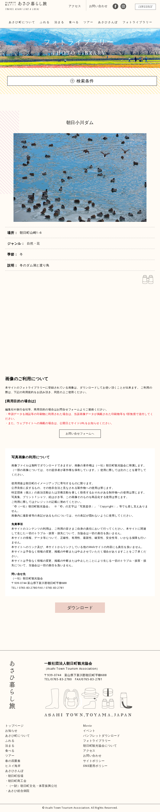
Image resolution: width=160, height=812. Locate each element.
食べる (74, 22)
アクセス (75, 6)
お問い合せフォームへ (80, 433)
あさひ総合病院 (19, 791)
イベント (89, 731)
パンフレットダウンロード (101, 736)
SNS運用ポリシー (95, 766)
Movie (87, 726)
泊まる (59, 22)
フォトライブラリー (138, 22)
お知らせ (11, 731)
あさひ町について (22, 22)
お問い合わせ (98, 6)
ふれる (45, 22)
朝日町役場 (15, 776)
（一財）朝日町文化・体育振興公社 (32, 786)
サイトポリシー (94, 761)
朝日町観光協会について (100, 745)
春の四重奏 (13, 761)
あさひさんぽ (108, 22)
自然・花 (33, 243)
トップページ (14, 726)
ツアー (89, 22)
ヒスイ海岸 (13, 766)
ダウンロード (80, 607)
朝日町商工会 (17, 781)
